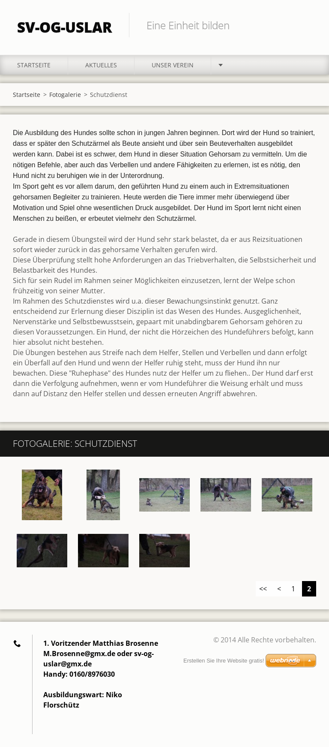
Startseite (34, 65)
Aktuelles (101, 65)
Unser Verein (173, 65)
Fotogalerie (65, 94)
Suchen (307, 25)
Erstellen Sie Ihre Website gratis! (223, 660)
